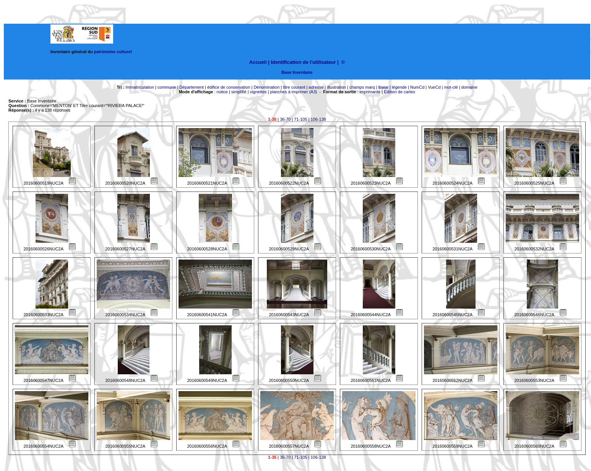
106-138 (318, 119)
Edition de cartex (399, 91)
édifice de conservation (228, 87)
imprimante (370, 91)
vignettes (258, 91)
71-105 (300, 119)
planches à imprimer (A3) (293, 91)
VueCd (434, 87)
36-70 (285, 119)
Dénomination (266, 87)
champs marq (362, 87)
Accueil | (259, 62)
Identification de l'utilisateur (303, 62)
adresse (315, 87)
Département (191, 87)
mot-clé (451, 87)
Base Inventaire (296, 72)
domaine (469, 87)
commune (166, 87)
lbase (383, 87)
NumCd (417, 87)
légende (399, 87)
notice (222, 91)
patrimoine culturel (113, 51)
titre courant (294, 87)
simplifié (239, 91)
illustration (336, 87)
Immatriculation (139, 87)
